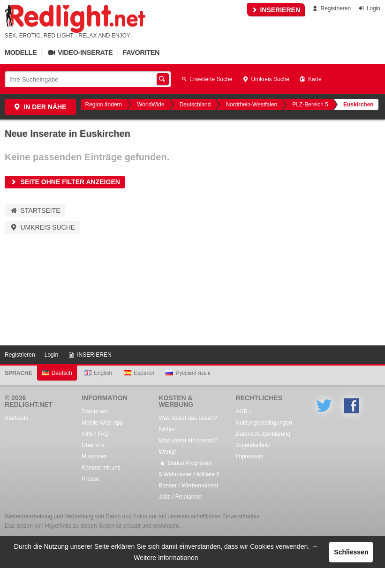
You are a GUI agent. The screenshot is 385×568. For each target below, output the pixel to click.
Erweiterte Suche (206, 79)
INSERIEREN (276, 10)
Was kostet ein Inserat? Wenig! (188, 446)
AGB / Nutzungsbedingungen (264, 417)
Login (368, 8)
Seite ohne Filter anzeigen (64, 182)
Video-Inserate (79, 52)
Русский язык (188, 373)
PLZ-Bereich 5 (310, 104)
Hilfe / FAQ (95, 434)
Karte (310, 79)
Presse (90, 479)
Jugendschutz (253, 445)
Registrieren (331, 8)
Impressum (250, 456)
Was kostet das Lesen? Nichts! (188, 424)
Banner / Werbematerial (188, 485)
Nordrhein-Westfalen (251, 104)
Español (139, 373)
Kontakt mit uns (101, 467)
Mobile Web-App (102, 422)
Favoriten (140, 52)
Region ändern (103, 104)
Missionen (94, 456)
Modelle (21, 52)
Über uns (93, 445)
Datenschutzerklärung (263, 434)
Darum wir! (95, 411)
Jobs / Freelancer (180, 496)
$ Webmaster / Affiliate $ (189, 474)
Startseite (34, 210)
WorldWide (150, 104)
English (98, 373)
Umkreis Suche (265, 79)
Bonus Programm (185, 463)
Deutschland (195, 104)
